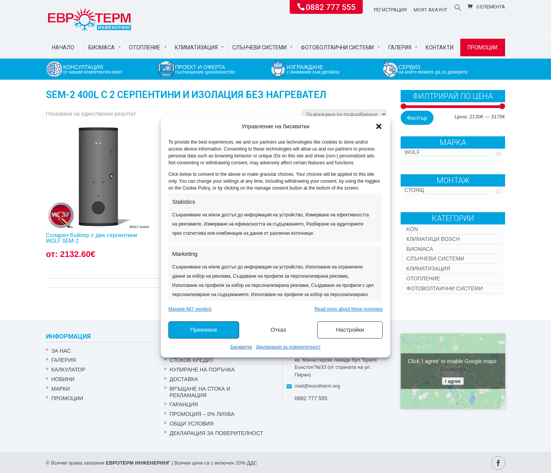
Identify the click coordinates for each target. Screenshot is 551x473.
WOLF (412, 152)
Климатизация (196, 47)
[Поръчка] (344, 114)
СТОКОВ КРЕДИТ (192, 360)
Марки (60, 389)
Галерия (399, 47)
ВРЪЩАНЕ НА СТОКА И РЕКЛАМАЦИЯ (200, 392)
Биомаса (101, 47)
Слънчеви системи (259, 47)
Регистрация (390, 10)
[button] (379, 126)
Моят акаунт (430, 10)
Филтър (417, 118)
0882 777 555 (330, 6)
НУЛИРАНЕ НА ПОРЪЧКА (202, 370)
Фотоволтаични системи (337, 47)
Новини (63, 379)
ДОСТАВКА (184, 379)
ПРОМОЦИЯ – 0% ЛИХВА (202, 414)
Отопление (144, 47)
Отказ (278, 329)
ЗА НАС (61, 351)
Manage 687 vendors (190, 309)
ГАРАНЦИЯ (184, 404)
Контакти (439, 47)
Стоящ (414, 190)
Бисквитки (241, 347)
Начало (63, 47)
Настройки (350, 329)
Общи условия (192, 424)
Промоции (482, 47)
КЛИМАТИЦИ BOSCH (433, 239)
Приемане (203, 329)
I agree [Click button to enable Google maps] (453, 381)
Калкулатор (68, 370)
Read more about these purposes (349, 309)
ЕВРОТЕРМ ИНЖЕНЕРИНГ (138, 463)
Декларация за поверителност (288, 347)
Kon (412, 229)
